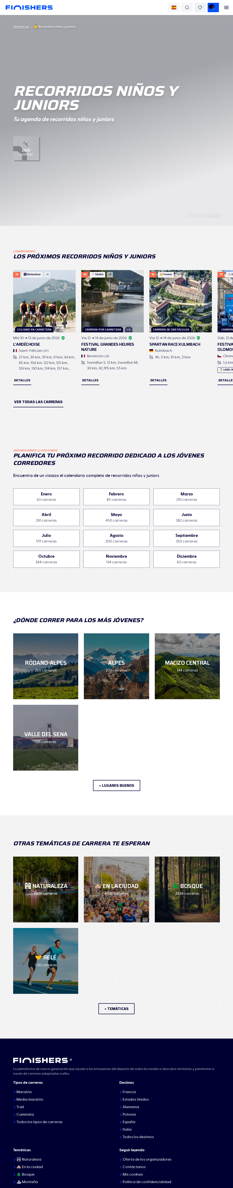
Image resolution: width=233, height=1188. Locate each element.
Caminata (25, 1114)
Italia (127, 1129)
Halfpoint (214, 214)
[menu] (226, 7)
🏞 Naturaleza (28, 1159)
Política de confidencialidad (147, 1182)
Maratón (24, 1092)
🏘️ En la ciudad (29, 1167)
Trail (20, 1107)
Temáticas (21, 26)
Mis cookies (133, 1174)
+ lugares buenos (116, 785)
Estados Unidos (136, 1099)
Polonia (129, 1114)
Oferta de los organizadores (147, 1159)
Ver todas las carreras (38, 402)
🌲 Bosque (25, 1174)
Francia (129, 1092)
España (129, 1122)
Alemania (131, 1107)
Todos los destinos (138, 1137)
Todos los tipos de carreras (39, 1122)
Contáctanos (134, 1167)
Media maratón (29, 1099)
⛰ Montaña (27, 1182)
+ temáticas (116, 1009)
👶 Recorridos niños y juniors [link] (55, 26)
